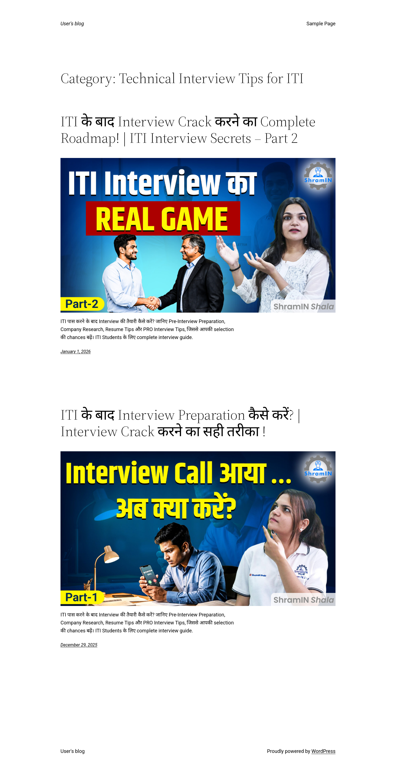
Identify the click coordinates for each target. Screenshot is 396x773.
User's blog (72, 23)
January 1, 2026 (76, 351)
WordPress (324, 751)
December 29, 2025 (79, 645)
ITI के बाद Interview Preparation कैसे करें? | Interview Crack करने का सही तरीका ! (181, 422)
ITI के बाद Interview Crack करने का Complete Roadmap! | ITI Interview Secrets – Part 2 (188, 129)
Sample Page (321, 23)
